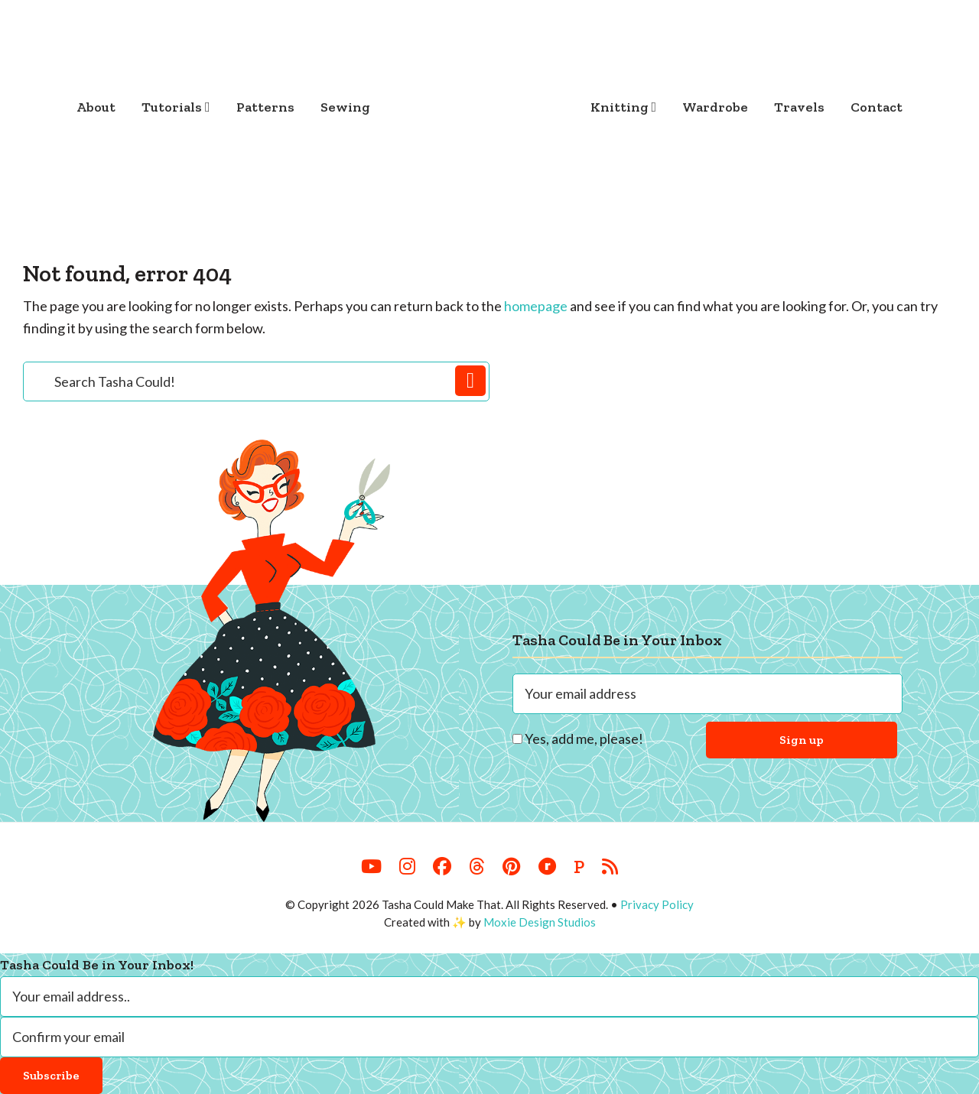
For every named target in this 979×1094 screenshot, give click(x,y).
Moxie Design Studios (539, 922)
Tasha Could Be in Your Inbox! (97, 964)
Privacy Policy (657, 904)
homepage (536, 305)
